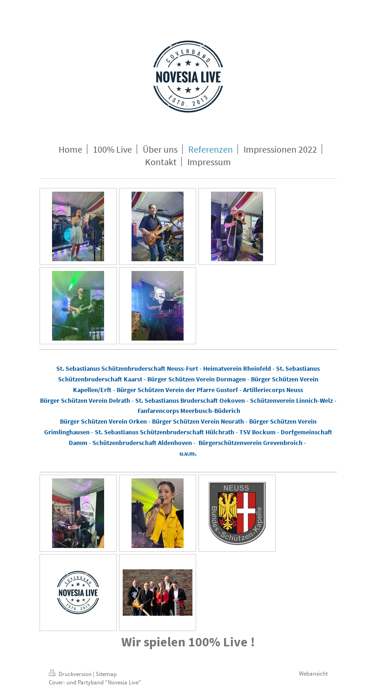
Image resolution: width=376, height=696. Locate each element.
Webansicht (313, 673)
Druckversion (71, 674)
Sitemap (106, 674)
